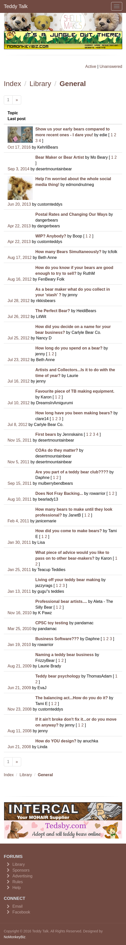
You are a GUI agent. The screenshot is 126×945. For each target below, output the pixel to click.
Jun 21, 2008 (19, 747)
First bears (45, 434)
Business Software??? (57, 639)
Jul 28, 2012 (19, 301)
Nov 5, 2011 (18, 462)
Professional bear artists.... (61, 601)
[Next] (16, 100)
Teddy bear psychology (57, 676)
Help (16, 887)
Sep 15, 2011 (20, 483)
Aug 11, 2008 (20, 731)
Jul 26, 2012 (19, 316)
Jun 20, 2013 (19, 204)
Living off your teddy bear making (67, 580)
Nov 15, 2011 (20, 440)
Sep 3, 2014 (18, 169)
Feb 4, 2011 (18, 521)
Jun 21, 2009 (19, 688)
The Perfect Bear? (52, 311)
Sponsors (21, 870)
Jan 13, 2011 (19, 591)
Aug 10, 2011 (20, 499)
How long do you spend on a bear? (69, 348)
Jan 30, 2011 (19, 542)
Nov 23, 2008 (20, 709)
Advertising (22, 876)
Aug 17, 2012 (20, 257)
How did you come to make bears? (68, 531)
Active (90, 66)
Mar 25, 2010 (19, 629)
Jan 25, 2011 (19, 570)
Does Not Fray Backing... (59, 493)
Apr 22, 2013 (19, 226)
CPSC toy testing (51, 623)
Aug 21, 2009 (20, 666)
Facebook (21, 912)
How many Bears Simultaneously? (68, 252)
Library (40, 84)
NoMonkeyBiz (15, 937)
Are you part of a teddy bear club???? (71, 472)
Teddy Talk (16, 6)
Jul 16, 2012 (19, 381)
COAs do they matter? (56, 450)
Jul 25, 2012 (19, 338)
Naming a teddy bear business (64, 655)
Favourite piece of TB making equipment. (74, 391)
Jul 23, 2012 (19, 360)
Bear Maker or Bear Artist (59, 157)
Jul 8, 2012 (17, 424)
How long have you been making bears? (73, 413)
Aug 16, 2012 (20, 279)
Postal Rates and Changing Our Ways (71, 214)
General (73, 84)
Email (17, 906)
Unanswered (110, 66)
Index (12, 84)
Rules (17, 882)
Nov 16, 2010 (20, 613)
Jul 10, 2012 (19, 403)
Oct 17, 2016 (19, 147)
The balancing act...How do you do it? (71, 698)
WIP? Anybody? (50, 236)
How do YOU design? (55, 741)
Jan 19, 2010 (19, 644)
